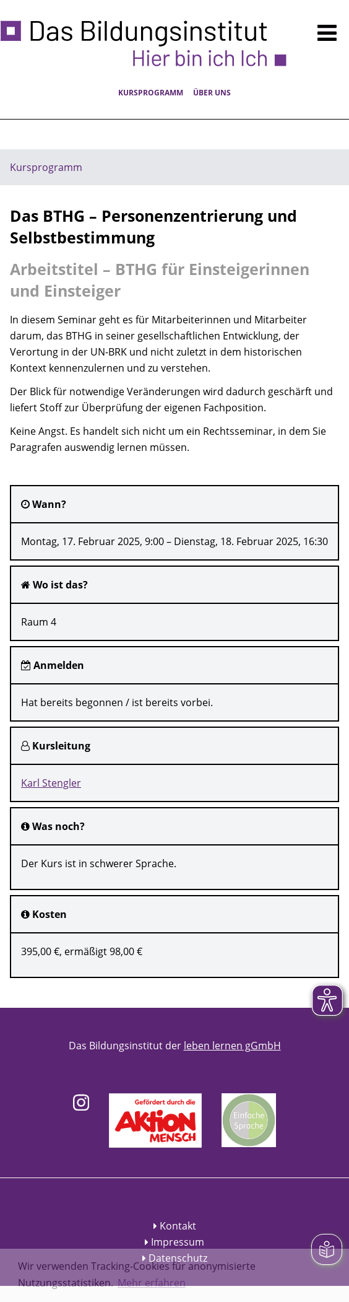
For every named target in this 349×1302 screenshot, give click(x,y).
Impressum (177, 1242)
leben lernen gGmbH (232, 1045)
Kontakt (178, 1226)
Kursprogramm (150, 92)
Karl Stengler (51, 783)
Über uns (212, 92)
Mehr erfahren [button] (152, 1283)
